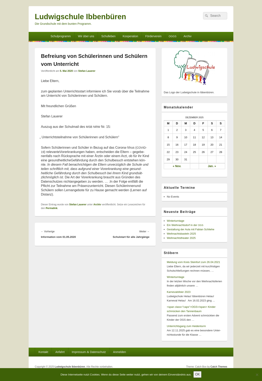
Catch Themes (218, 366)
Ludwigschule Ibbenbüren (80, 16)
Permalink (51, 208)
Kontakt (43, 352)
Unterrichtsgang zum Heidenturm (186, 326)
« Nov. (177, 166)
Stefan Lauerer (86, 71)
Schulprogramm (61, 36)
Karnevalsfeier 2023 (179, 291)
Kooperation (130, 36)
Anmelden (119, 352)
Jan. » (212, 166)
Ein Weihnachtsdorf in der (185, 225)
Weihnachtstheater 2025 (181, 237)
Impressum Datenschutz (89, 352)
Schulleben (108, 36)
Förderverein (153, 36)
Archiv (188, 36)
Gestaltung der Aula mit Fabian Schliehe (190, 229)
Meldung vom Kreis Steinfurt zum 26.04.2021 (193, 262)
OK (197, 374)
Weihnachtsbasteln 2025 (181, 233)
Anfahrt (59, 352)
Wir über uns (86, 36)
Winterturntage (175, 220)
